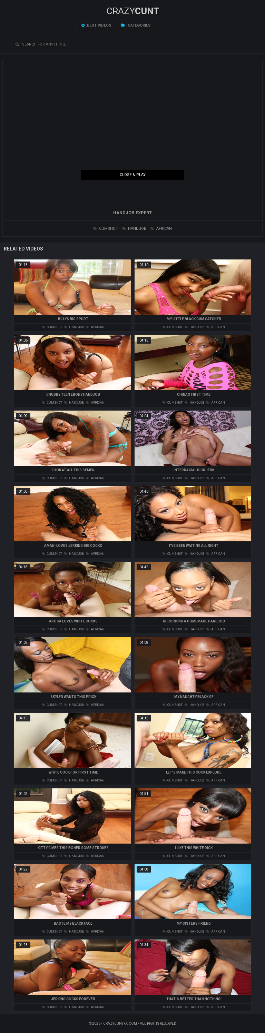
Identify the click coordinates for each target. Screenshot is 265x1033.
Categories (136, 25)
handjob (134, 228)
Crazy (132, 11)
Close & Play (133, 175)
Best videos (96, 25)
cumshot (105, 228)
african (161, 228)
